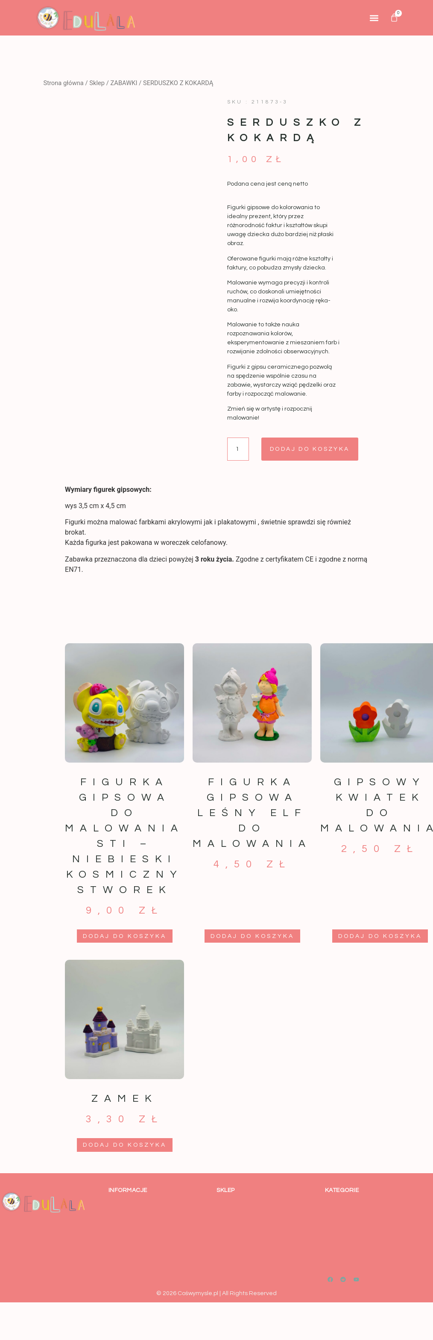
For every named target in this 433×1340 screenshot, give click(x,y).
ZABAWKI (123, 83)
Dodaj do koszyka (312, 449)
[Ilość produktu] (238, 449)
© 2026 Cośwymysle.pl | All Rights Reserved (216, 1293)
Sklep (97, 83)
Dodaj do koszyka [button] (125, 936)
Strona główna (63, 83)
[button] (374, 18)
